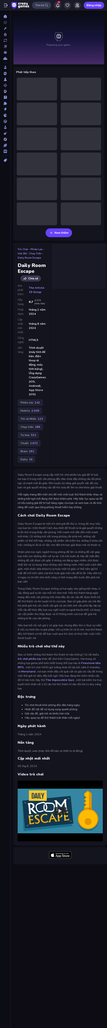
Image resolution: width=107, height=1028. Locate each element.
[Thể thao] (5, 145)
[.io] (5, 115)
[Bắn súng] (5, 85)
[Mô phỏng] (5, 127)
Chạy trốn (35, 253)
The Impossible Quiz (60, 680)
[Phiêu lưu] (5, 139)
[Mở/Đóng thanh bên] (5, 5)
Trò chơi (23, 249)
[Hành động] (5, 109)
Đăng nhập (94, 5)
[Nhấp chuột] (5, 133)
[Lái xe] (5, 121)
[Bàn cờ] (5, 79)
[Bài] (5, 73)
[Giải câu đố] (5, 97)
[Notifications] (57, 5)
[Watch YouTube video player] (60, 811)
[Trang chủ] (5, 16)
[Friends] (77, 5)
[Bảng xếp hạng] (5, 58)
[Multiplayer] (5, 52)
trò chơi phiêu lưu (29, 659)
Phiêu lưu (36, 249)
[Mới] (5, 28)
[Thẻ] (5, 160)
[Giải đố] (5, 103)
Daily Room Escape (29, 257)
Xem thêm (58, 233)
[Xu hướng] (5, 34)
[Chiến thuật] (5, 91)
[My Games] (67, 5)
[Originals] (5, 46)
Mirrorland (28, 672)
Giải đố (22, 253)
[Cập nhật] (5, 40)
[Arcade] (5, 67)
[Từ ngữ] (5, 151)
